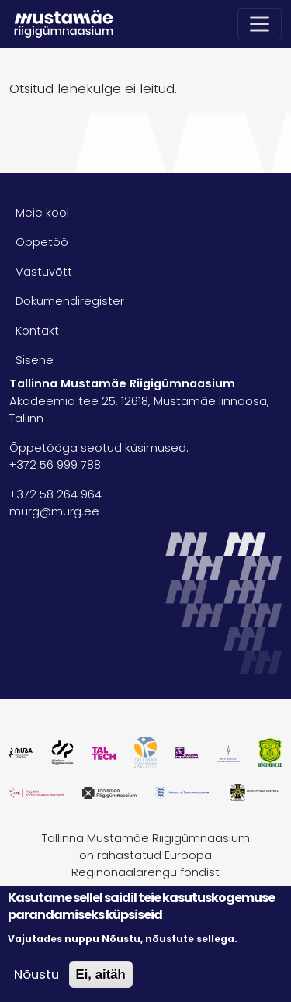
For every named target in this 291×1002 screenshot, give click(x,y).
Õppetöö (42, 242)
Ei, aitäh (101, 974)
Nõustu (36, 974)
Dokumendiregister (70, 301)
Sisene (35, 360)
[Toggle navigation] (259, 24)
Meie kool (42, 212)
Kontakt (37, 330)
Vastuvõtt (44, 271)
